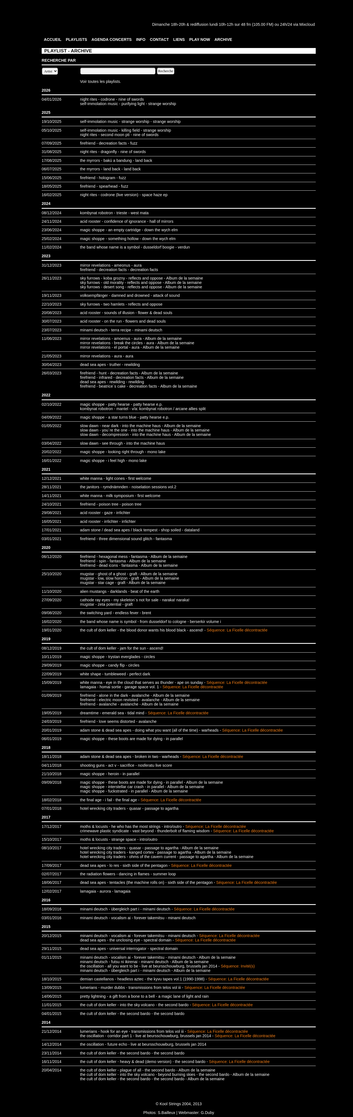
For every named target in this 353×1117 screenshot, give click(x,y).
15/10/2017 (51, 839)
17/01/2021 (51, 530)
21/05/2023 (51, 356)
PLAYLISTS (76, 39)
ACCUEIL (52, 39)
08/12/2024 (51, 213)
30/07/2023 (51, 321)
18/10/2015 (51, 979)
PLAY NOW (199, 39)
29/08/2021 (51, 512)
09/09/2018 (51, 782)
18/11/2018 (51, 756)
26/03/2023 (51, 373)
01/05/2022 (51, 426)
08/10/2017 (51, 848)
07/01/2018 (51, 808)
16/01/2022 (51, 460)
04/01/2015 (51, 1013)
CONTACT (159, 39)
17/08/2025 (51, 160)
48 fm (246, 24)
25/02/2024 (51, 238)
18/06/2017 (51, 882)
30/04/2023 (51, 364)
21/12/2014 (51, 1031)
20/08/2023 (51, 313)
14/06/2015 (51, 996)
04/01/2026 (51, 99)
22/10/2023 (51, 304)
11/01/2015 (51, 1005)
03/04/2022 (51, 443)
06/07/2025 (51, 169)
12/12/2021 (51, 478)
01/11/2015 (51, 957)
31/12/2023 (51, 265)
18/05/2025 (51, 186)
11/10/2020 (51, 591)
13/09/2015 (51, 987)
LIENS (179, 39)
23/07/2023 (51, 330)
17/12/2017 (51, 826)
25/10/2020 (51, 574)
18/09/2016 (51, 909)
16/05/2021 (51, 521)
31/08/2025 (51, 152)
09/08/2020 (51, 613)
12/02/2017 (51, 891)
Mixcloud (307, 24)
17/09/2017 (51, 865)
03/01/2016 (51, 918)
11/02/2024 (51, 247)
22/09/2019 (51, 674)
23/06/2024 (51, 230)
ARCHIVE (223, 39)
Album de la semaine (184, 278)
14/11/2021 (51, 495)
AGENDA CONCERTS (112, 39)
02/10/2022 (51, 404)
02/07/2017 (51, 874)
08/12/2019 (51, 648)
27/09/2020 (51, 600)
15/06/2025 (51, 178)
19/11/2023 (51, 295)
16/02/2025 (51, 195)
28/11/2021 (51, 487)
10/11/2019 (51, 657)
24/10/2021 (51, 504)
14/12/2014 (51, 1044)
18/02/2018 (51, 800)
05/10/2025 (51, 130)
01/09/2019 (51, 695)
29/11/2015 (51, 948)
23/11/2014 (51, 1053)
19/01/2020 (51, 630)
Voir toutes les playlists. (100, 81)
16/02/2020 (51, 621)
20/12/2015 (51, 935)
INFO (140, 39)
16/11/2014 (51, 1061)
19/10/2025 (51, 121)
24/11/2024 (51, 221)
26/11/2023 (51, 278)
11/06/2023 (51, 338)
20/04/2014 (51, 1070)
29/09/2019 (51, 665)
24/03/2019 (51, 721)
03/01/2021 (51, 539)
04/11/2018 (51, 765)
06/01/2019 (51, 739)
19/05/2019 (51, 713)
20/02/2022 (51, 452)
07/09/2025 (51, 143)
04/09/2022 (51, 417)
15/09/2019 (51, 682)
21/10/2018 (51, 774)
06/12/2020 (51, 556)
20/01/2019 (51, 730)
